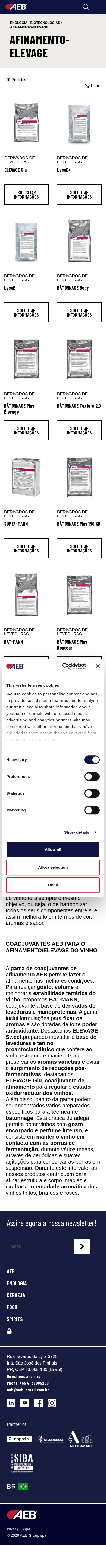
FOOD (12, 1307)
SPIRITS (15, 1319)
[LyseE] (26, 242)
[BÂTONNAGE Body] (79, 242)
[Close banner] (98, 666)
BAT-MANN (63, 999)
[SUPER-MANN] (26, 478)
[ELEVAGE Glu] (26, 124)
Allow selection (53, 867)
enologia (18, 23)
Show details (76, 832)
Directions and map (24, 1376)
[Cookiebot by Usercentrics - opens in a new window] (64, 666)
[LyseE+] (79, 124)
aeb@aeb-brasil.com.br (28, 1389)
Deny (53, 885)
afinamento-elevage (29, 27)
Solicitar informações (26, 194)
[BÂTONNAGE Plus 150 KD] (79, 478)
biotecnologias (45, 23)
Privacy (13, 1528)
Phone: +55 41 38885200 (28, 1382)
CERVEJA (16, 1295)
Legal (25, 1528)
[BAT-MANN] (26, 596)
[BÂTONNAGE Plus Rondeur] (79, 596)
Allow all (53, 849)
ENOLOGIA (17, 1283)
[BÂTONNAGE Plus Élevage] (26, 360)
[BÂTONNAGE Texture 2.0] (79, 360)
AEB (11, 1271)
